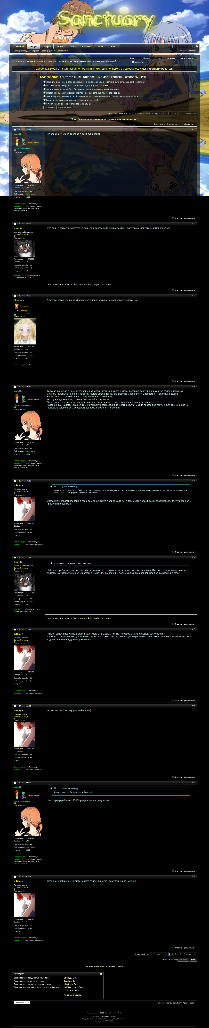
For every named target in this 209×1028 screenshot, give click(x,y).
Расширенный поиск (187, 51)
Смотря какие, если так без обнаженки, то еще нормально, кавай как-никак (81, 89)
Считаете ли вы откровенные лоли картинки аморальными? (107, 119)
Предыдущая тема (95, 966)
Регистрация (186, 58)
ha (106, 284)
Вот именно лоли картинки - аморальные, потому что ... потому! (75, 85)
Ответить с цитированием (183, 218)
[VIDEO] (68, 987)
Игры (100, 46)
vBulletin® (105, 1017)
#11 (193, 129)
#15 (193, 480)
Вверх (193, 960)
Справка (35, 51)
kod (63, 284)
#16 (193, 557)
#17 (193, 629)
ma (99, 284)
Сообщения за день (22, 51)
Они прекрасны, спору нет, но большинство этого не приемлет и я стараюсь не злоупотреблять (90, 96)
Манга (73, 46)
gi (97, 284)
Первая (156, 113)
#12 (193, 223)
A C (103, 284)
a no (84, 284)
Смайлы (68, 981)
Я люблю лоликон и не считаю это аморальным (67, 103)
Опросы (50, 61)
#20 (193, 876)
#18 (193, 706)
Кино (113, 46)
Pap (80, 284)
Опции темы (158, 124)
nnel (109, 284)
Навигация (61, 51)
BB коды (68, 977)
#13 (193, 295)
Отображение (187, 124)
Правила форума (72, 995)
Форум (33, 46)
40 (26, 358)
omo (67, 284)
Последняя (190, 113)
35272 (27, 197)
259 (26, 271)
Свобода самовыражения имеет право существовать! (70, 100)
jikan (75, 284)
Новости (20, 46)
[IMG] (67, 984)
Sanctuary (177, 1003)
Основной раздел (34, 61)
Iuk (87, 284)
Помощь (172, 58)
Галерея (47, 46)
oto (90, 284)
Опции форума (47, 51)
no (71, 284)
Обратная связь (165, 1003)
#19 (193, 782)
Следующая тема (114, 966)
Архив (185, 1003)
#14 (193, 386)
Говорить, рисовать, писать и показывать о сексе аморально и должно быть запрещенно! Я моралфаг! (94, 82)
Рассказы (87, 46)
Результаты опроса (64, 107)
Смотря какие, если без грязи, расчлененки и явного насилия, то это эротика (81, 92)
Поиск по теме (172, 124)
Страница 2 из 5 (143, 113)
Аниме (60, 46)
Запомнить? (138, 62)
